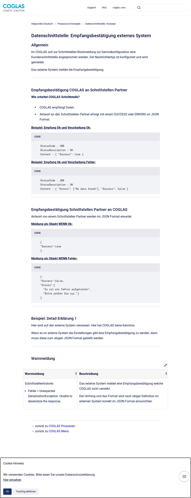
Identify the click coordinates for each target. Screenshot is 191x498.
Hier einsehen (12, 480)
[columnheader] (50, 374)
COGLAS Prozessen (62, 426)
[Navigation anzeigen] (184, 476)
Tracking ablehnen (26, 491)
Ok (7, 491)
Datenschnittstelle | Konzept (100, 23)
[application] (190, 497)
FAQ (104, 7)
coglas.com (119, 7)
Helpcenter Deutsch (42, 23)
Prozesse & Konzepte (69, 23)
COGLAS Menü (59, 431)
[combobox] (161, 7)
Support (91, 7)
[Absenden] (139, 8)
